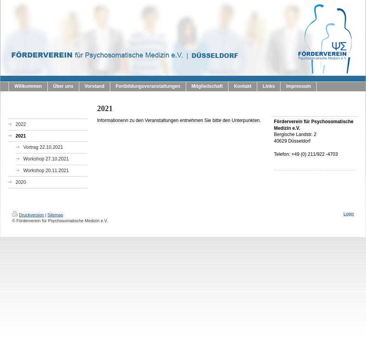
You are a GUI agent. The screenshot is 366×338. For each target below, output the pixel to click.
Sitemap (55, 215)
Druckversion (28, 215)
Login (348, 213)
